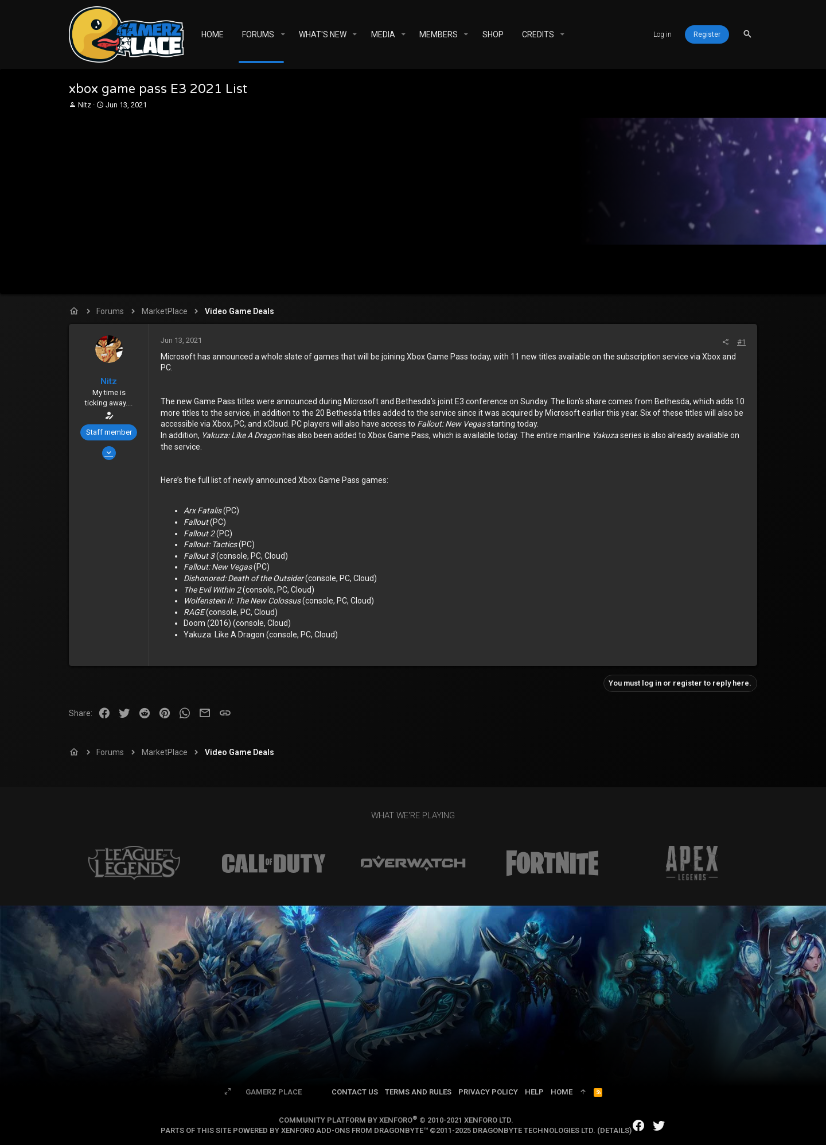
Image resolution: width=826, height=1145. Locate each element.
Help (534, 1092)
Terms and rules (418, 1092)
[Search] (747, 34)
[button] (282, 34)
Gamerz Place (274, 1092)
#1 (741, 342)
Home (561, 1092)
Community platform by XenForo (396, 1120)
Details (614, 1130)
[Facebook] (638, 1126)
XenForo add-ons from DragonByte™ (354, 1130)
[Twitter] (659, 1126)
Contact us (355, 1092)
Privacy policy (488, 1092)
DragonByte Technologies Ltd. (534, 1130)
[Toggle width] (227, 1092)
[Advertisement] (411, 196)
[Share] (725, 341)
